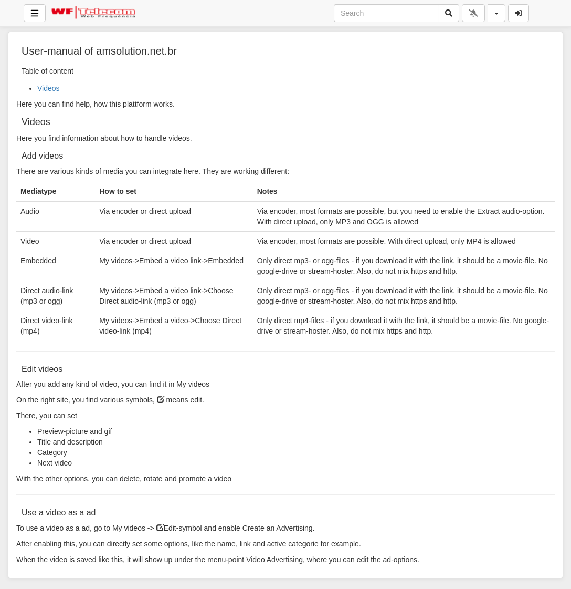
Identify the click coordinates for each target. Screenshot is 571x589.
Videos (48, 88)
